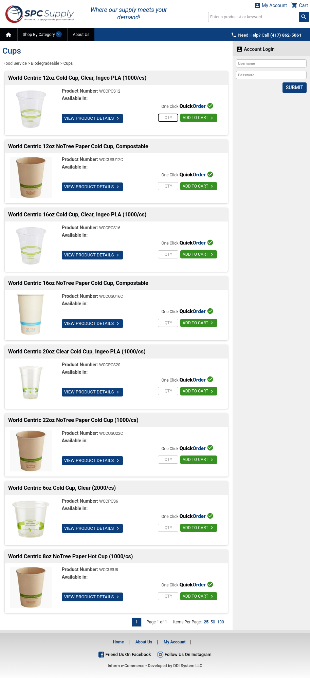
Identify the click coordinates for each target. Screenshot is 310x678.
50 (213, 622)
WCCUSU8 (108, 569)
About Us (81, 34)
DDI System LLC (187, 665)
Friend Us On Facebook (124, 654)
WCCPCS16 (109, 228)
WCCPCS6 (108, 501)
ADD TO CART (198, 118)
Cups (68, 63)
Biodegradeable (45, 63)
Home (118, 642)
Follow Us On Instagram (184, 654)
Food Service (15, 63)
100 (220, 622)
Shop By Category (42, 34)
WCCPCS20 (109, 365)
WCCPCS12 (109, 91)
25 (206, 622)
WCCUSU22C (111, 433)
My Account (270, 5)
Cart (299, 5)
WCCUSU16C (111, 296)
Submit (294, 87)
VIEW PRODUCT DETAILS (92, 118)
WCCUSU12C (111, 159)
